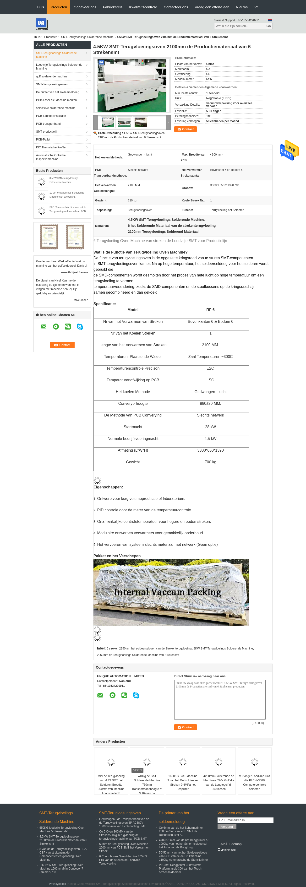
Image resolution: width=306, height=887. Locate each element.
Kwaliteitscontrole (143, 7)
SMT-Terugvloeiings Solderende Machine (87, 37)
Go (268, 26)
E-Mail (222, 844)
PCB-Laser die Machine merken (56, 100)
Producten (59, 7)
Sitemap (235, 844)
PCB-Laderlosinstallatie (51, 116)
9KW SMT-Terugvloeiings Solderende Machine (223, 648)
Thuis (36, 37)
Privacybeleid (57, 884)
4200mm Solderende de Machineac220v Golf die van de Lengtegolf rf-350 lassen (218, 782)
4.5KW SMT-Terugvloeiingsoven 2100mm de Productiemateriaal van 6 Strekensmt (63, 840)
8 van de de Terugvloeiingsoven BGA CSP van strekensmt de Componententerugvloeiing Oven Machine (63, 854)
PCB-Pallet (43, 139)
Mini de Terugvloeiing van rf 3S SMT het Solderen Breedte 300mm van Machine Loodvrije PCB (111, 784)
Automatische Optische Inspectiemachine (51, 157)
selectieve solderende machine (56, 108)
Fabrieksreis (113, 7)
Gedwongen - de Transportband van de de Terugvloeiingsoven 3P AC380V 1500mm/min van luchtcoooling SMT (124, 822)
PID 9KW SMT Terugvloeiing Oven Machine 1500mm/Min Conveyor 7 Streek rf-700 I (61, 868)
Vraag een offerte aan (212, 7)
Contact (188, 129)
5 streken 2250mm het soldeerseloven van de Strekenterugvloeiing (149, 648)
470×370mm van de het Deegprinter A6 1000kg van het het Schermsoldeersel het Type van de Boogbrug (184, 843)
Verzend (227, 826)
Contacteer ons (176, 7)
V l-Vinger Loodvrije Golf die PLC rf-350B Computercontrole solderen (254, 782)
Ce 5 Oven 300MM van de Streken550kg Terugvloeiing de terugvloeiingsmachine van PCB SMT (123, 835)
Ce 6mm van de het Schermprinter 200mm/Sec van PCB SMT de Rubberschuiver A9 (181, 831)
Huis (40, 7)
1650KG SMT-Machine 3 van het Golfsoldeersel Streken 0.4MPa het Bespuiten (182, 782)
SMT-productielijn (47, 131)
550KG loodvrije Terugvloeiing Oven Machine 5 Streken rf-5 (62, 829)
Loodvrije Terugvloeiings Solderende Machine (59, 66)
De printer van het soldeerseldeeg (57, 92)
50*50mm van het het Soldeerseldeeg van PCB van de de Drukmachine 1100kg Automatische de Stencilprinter (183, 856)
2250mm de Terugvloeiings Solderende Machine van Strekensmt (138, 655)
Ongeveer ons (85, 7)
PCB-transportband (48, 123)
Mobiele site (227, 850)
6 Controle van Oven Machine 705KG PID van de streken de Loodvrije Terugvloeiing (123, 860)
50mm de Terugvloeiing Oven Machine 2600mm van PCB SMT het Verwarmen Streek (124, 847)
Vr (256, 7)
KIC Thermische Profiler (51, 147)
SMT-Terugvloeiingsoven (51, 84)
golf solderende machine (51, 76)
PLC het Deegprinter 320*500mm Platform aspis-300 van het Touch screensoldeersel (180, 868)
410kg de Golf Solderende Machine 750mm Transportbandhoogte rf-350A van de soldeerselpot (147, 786)
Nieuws (242, 7)
